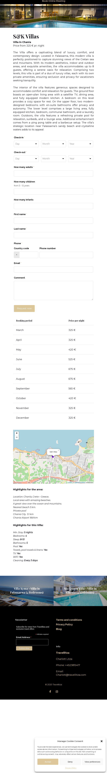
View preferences (92, 762)
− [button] (17, 511)
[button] (101, 741)
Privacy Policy (70, 768)
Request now (24, 308)
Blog (59, 702)
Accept (48, 762)
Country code (21, 248)
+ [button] (17, 507)
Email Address (23, 710)
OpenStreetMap (80, 556)
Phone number (48, 248)
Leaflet (69, 556)
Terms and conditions (69, 693)
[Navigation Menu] (88, 9)
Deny (70, 762)
